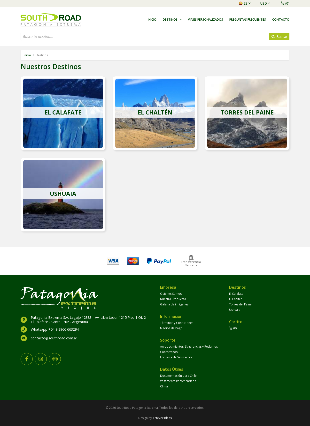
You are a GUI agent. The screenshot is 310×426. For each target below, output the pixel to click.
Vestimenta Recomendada (178, 381)
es (245, 3)
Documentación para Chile (178, 376)
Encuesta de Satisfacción (177, 357)
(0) (285, 3)
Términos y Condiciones (176, 323)
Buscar (279, 36)
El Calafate (236, 294)
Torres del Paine (240, 304)
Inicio (152, 19)
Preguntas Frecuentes (247, 19)
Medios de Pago (171, 328)
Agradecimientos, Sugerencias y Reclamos (189, 346)
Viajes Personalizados (205, 19)
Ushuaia (234, 310)
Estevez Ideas (162, 418)
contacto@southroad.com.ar (54, 338)
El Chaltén (235, 299)
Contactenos (169, 352)
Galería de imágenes (174, 304)
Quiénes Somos (171, 294)
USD (265, 3)
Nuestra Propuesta (173, 299)
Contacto (280, 19)
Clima (164, 386)
